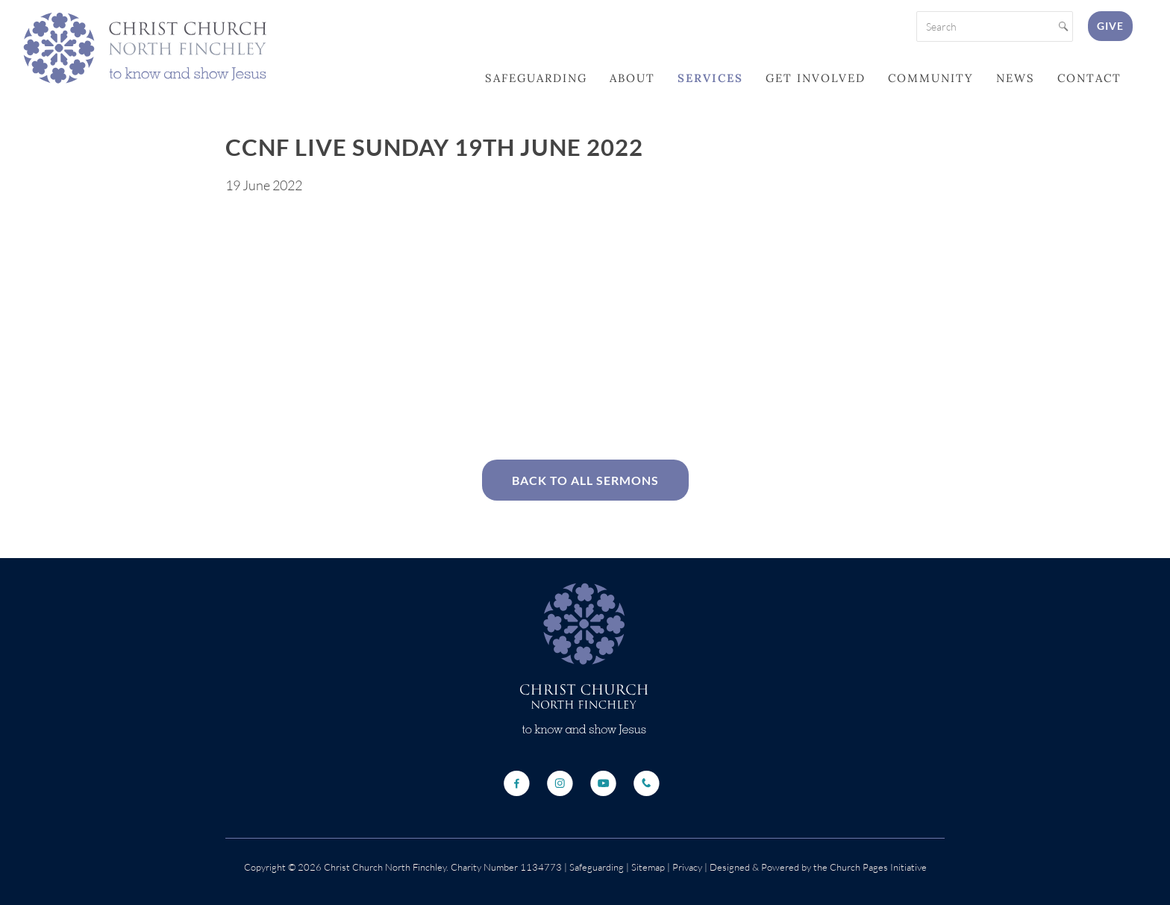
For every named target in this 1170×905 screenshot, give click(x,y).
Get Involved (816, 78)
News (1015, 78)
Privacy (686, 867)
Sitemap (648, 867)
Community (931, 78)
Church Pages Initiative (878, 867)
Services (710, 78)
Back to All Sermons (585, 480)
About (632, 78)
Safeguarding (536, 78)
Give (1110, 25)
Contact (1089, 78)
